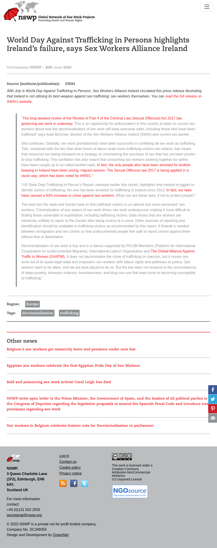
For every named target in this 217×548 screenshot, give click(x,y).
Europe (32, 304)
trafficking (69, 313)
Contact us (67, 462)
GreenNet (60, 535)
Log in (64, 456)
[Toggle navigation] (206, 7)
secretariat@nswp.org (24, 515)
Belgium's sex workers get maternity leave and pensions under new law (71, 349)
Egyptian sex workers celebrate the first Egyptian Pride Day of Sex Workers (73, 365)
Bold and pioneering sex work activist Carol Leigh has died (59, 382)
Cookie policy (70, 467)
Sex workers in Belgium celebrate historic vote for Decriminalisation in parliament (80, 425)
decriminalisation (37, 313)
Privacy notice (70, 473)
